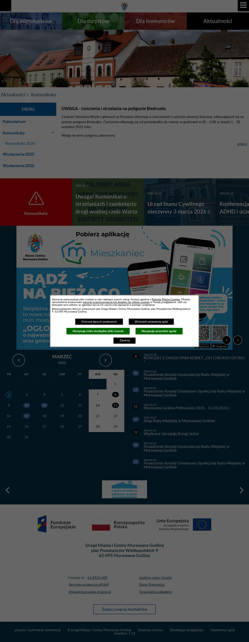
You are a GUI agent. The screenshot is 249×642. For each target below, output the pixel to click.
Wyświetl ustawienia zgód (151, 321)
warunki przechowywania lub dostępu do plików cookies (116, 302)
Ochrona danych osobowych (99, 321)
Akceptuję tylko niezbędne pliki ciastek (98, 331)
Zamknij (125, 340)
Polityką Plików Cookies (166, 299)
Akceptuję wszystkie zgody (159, 331)
